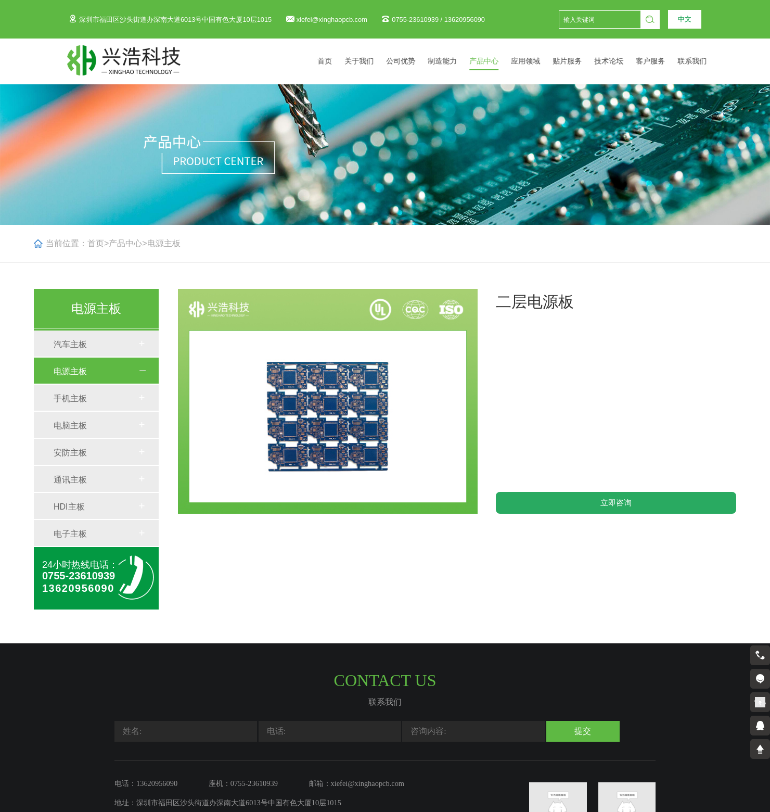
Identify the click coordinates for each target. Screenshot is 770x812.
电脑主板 (70, 425)
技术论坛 (621, 61)
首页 (337, 61)
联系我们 (705, 61)
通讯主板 (70, 479)
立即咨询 (616, 502)
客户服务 (663, 61)
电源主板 (164, 243)
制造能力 (455, 61)
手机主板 (70, 398)
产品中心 (496, 61)
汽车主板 (70, 344)
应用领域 (538, 61)
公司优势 (413, 61)
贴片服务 (580, 61)
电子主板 (70, 533)
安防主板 (70, 452)
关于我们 (372, 61)
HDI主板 (69, 506)
